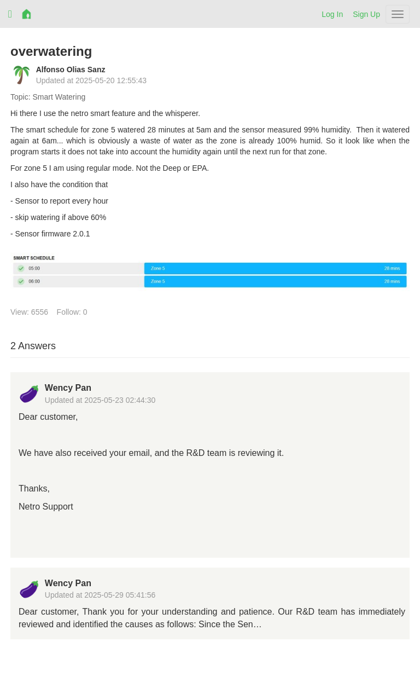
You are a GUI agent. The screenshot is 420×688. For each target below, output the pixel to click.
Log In (332, 14)
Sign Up (366, 14)
